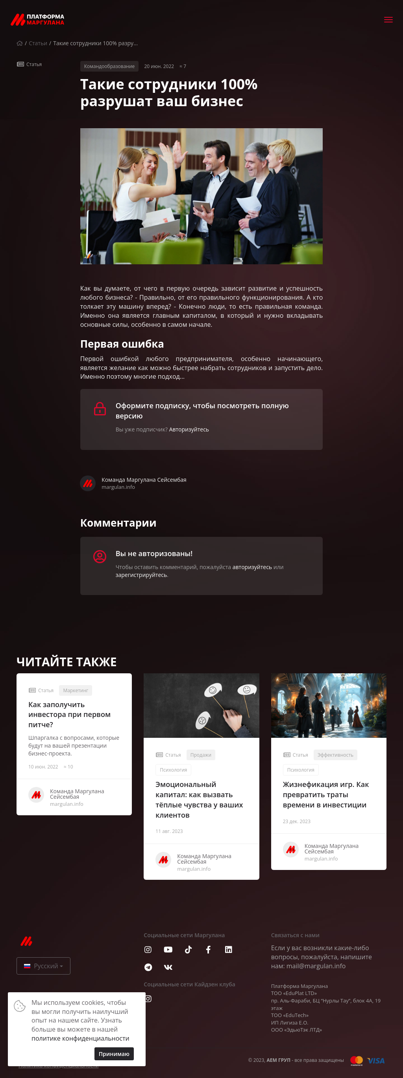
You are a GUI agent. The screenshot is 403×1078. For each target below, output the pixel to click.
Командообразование (109, 66)
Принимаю (114, 1054)
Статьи (38, 43)
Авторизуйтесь (189, 429)
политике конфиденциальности (80, 1038)
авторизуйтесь (252, 567)
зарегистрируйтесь (141, 575)
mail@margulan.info (316, 966)
